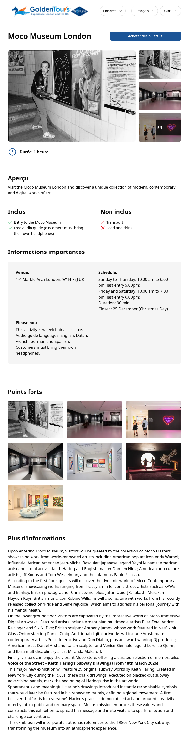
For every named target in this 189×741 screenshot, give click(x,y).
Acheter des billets (145, 36)
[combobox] (144, 11)
